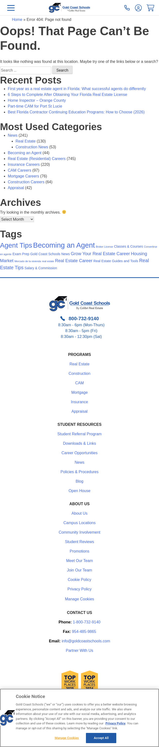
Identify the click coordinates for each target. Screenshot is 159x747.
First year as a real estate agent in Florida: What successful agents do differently (77, 89)
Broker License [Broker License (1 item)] (104, 246)
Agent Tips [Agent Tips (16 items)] (16, 245)
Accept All (101, 738)
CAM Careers (19, 170)
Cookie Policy (79, 580)
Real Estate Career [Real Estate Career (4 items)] (73, 260)
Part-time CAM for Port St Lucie (35, 106)
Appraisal (16, 188)
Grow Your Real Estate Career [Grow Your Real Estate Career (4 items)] (100, 253)
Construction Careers (26, 182)
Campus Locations (79, 523)
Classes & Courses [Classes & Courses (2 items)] (128, 246)
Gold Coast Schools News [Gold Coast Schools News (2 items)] (50, 254)
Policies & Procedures (79, 472)
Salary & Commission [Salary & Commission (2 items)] (41, 268)
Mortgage (79, 392)
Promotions (79, 551)
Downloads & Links (79, 443)
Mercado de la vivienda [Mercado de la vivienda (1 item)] (27, 261)
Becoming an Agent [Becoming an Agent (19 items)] (64, 245)
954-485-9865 (84, 631)
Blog (79, 481)
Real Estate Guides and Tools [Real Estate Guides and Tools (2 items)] (115, 261)
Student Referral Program (79, 434)
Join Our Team (79, 570)
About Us (80, 513)
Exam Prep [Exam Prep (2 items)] (20, 254)
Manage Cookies (79, 599)
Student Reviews (79, 542)
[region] (79, 718)
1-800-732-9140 (86, 622)
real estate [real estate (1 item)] (48, 261)
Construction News (32, 147)
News (12, 135)
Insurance (79, 402)
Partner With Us (79, 650)
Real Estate (26, 141)
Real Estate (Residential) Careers (37, 159)
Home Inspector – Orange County (37, 100)
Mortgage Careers (23, 176)
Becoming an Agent (25, 153)
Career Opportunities (79, 453)
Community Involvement (79, 532)
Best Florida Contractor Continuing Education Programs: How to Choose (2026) (76, 112)
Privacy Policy (79, 589)
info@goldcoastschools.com (86, 641)
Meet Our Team (79, 561)
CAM (79, 383)
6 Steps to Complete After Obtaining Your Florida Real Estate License (67, 94)
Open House (80, 491)
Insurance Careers (24, 164)
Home (17, 19)
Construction (80, 373)
